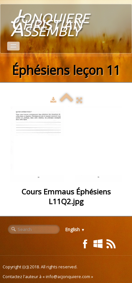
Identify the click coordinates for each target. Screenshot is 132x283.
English (75, 229)
